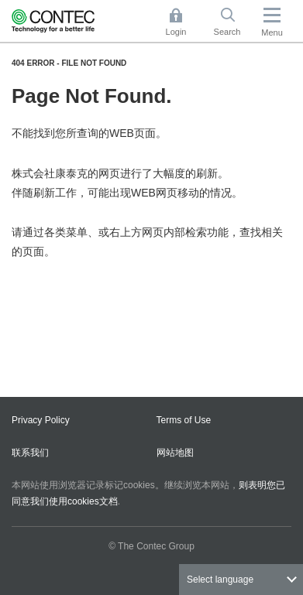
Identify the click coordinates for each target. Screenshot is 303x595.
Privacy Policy (41, 420)
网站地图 (175, 452)
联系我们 (30, 452)
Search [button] (233, 22)
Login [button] (183, 22)
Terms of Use (184, 420)
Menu (272, 32)
